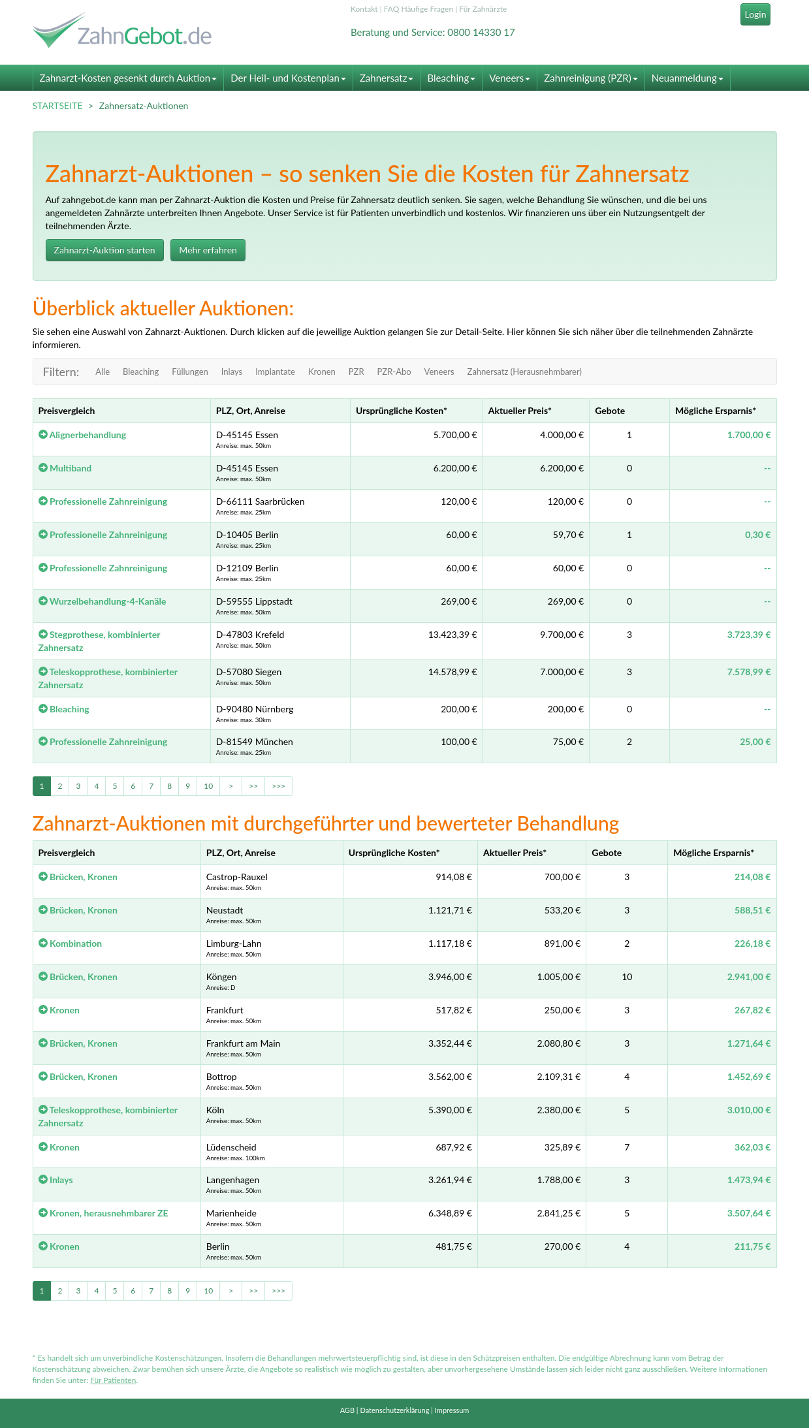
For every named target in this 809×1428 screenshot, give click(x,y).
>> (253, 786)
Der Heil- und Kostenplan (288, 78)
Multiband (65, 467)
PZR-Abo (394, 371)
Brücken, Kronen (78, 876)
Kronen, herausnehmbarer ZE (103, 1212)
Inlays (231, 371)
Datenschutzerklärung (394, 1410)
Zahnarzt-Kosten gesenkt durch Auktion (128, 78)
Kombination (71, 943)
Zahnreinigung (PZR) (590, 78)
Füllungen (190, 371)
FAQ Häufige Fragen (418, 9)
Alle (102, 371)
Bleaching (451, 78)
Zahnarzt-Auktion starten (104, 249)
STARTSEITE (58, 105)
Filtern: (61, 371)
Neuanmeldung (687, 78)
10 (208, 786)
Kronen (322, 371)
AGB (347, 1410)
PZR (356, 371)
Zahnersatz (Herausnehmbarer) (525, 371)
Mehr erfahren (208, 249)
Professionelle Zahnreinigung (103, 501)
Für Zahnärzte (483, 9)
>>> (278, 786)
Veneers (509, 78)
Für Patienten (113, 1380)
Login (755, 14)
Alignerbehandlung (83, 434)
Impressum (452, 1410)
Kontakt (364, 9)
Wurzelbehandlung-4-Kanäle (103, 601)
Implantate (275, 371)
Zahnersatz (387, 78)
